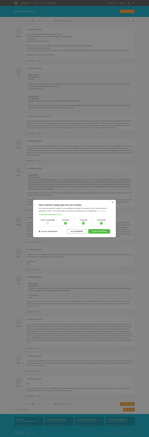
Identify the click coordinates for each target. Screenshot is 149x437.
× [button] (112, 202)
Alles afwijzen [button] (76, 231)
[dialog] (74, 218)
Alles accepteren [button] (98, 231)
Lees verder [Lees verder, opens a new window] (101, 211)
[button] (74, 214)
